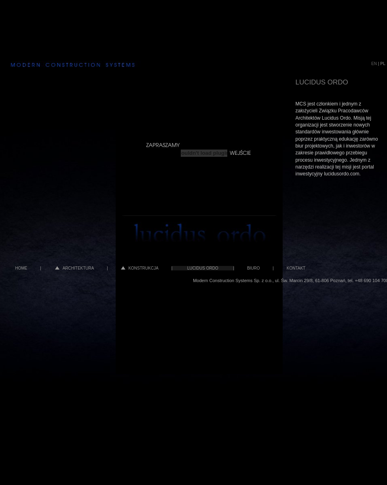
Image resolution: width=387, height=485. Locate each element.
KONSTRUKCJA (140, 268)
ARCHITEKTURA (74, 268)
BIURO (253, 268)
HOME (21, 268)
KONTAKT (296, 268)
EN (374, 63)
